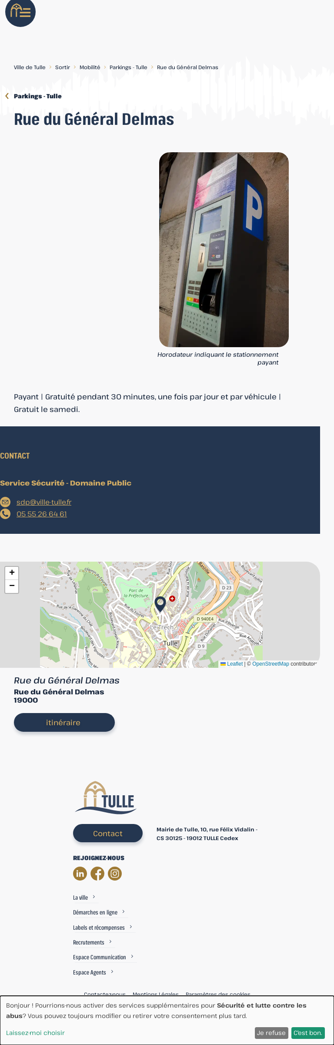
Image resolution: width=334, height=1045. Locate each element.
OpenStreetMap (270, 664)
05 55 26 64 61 (42, 514)
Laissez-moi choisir (35, 1032)
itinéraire (63, 722)
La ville (80, 897)
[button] (160, 602)
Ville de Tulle (30, 67)
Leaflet (231, 664)
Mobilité (90, 67)
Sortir (62, 67)
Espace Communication (99, 957)
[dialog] (167, 1020)
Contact (108, 833)
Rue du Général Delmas (187, 67)
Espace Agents (89, 972)
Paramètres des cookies (218, 994)
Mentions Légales (156, 994)
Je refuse (271, 1032)
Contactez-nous (105, 994)
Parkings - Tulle (128, 67)
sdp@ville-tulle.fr (44, 502)
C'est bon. (308, 1032)
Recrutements (88, 942)
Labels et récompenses (99, 927)
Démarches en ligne (95, 912)
